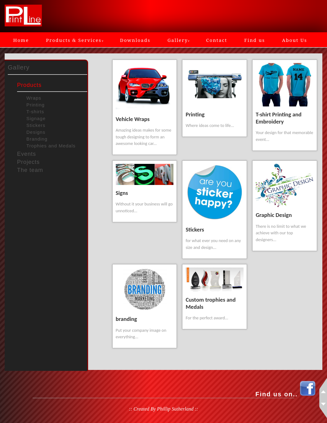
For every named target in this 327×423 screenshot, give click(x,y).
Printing (35, 104)
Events (26, 154)
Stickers (35, 125)
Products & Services (74, 40)
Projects (28, 162)
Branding (36, 139)
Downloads (135, 40)
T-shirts (35, 111)
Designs (35, 132)
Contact (216, 40)
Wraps (33, 98)
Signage (36, 118)
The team (30, 170)
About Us (294, 40)
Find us (254, 40)
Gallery (178, 40)
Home (21, 40)
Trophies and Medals (51, 145)
